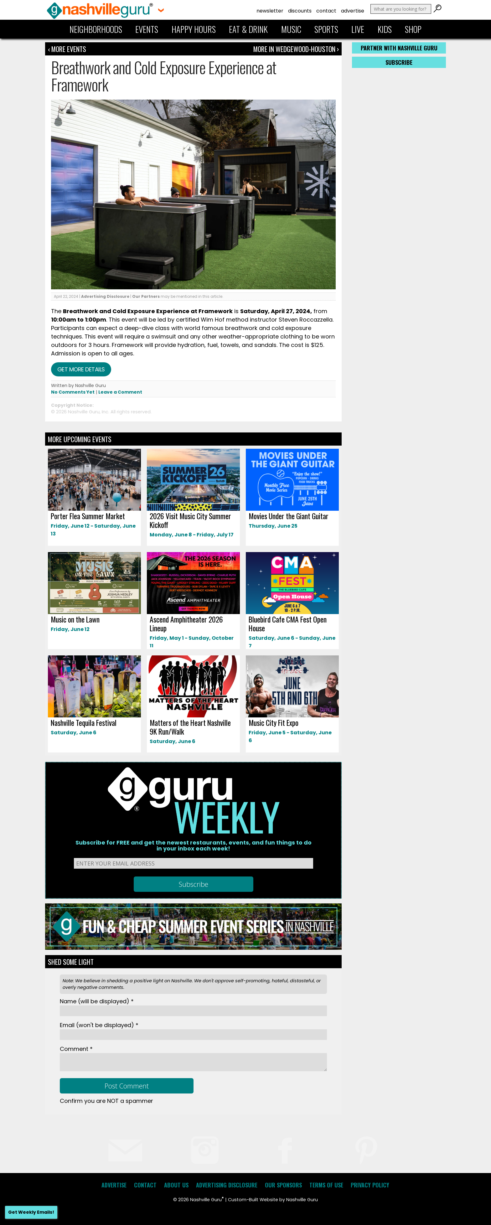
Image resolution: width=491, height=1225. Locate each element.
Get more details (81, 369)
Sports (326, 29)
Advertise (352, 10)
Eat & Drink (248, 29)
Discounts (300, 10)
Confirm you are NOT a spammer (106, 1101)
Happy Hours (194, 29)
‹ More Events (67, 49)
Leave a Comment (120, 392)
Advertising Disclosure (105, 296)
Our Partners (146, 296)
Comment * (76, 1049)
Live (357, 29)
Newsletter (269, 10)
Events (146, 29)
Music (291, 29)
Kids (385, 29)
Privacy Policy (370, 1185)
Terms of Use (326, 1185)
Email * (99, 1025)
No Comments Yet (73, 392)
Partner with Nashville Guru (399, 48)
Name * (97, 1001)
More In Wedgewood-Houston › (296, 49)
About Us (176, 1185)
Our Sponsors (283, 1185)
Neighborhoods (96, 29)
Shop (413, 29)
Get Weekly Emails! (31, 1212)
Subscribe (398, 62)
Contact (326, 10)
